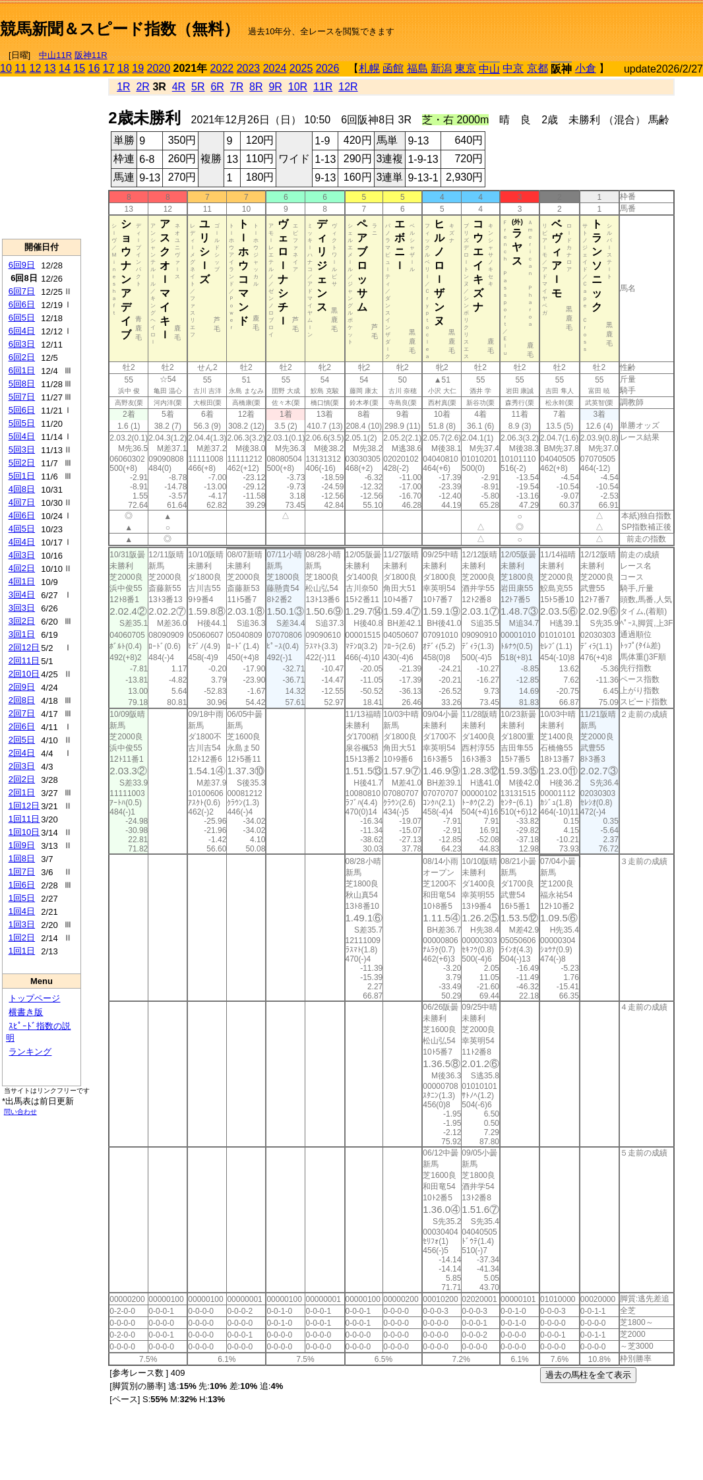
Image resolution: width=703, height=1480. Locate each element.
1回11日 (24, 819)
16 (94, 68)
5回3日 (22, 449)
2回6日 (22, 726)
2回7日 (22, 713)
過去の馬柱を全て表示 (588, 1375)
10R (297, 86)
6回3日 (22, 344)
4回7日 (22, 502)
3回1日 (22, 634)
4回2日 (22, 568)
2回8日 (22, 700)
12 (36, 68)
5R (197, 86)
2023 (248, 68)
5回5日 (22, 423)
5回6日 (22, 410)
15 (79, 68)
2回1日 (22, 792)
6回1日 (22, 370)
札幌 (369, 68)
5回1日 (22, 476)
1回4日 (22, 911)
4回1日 (22, 581)
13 (50, 68)
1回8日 (22, 858)
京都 (537, 68)
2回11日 (24, 660)
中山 (489, 69)
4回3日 (22, 555)
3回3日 (22, 608)
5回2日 (22, 463)
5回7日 (22, 397)
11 (20, 68)
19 (138, 68)
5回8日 (22, 383)
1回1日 (22, 951)
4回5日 (22, 529)
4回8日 (22, 489)
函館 (393, 68)
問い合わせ (20, 1111)
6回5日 (22, 318)
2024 (275, 68)
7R (236, 86)
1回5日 (22, 898)
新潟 (441, 68)
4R (178, 86)
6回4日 (22, 331)
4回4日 (22, 542)
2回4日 (22, 753)
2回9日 (22, 687)
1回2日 (22, 937)
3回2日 (22, 621)
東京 (465, 68)
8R (255, 86)
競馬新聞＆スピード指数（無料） (119, 29)
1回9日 (22, 845)
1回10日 (24, 832)
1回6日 (22, 885)
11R (322, 86)
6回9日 (22, 265)
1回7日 (22, 872)
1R (123, 86)
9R (275, 86)
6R (217, 86)
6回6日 (22, 304)
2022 (222, 68)
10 (6, 68)
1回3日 (22, 924)
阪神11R (91, 55)
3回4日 (22, 595)
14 (65, 68)
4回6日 (22, 515)
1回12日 (24, 806)
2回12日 (24, 647)
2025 (301, 68)
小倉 (585, 68)
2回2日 (22, 779)
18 (123, 68)
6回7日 (22, 291)
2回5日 (22, 740)
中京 (513, 68)
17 (109, 68)
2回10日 (24, 674)
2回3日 (22, 766)
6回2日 (22, 357)
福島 (417, 68)
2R (142, 86)
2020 (159, 68)
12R (347, 86)
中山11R (55, 55)
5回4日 (22, 436)
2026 (328, 68)
